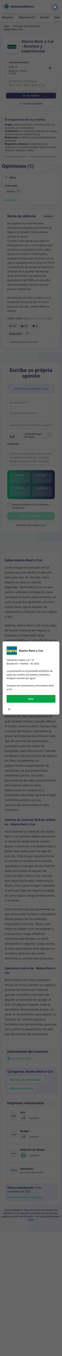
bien (31, 699)
